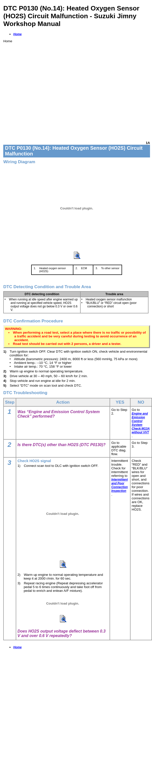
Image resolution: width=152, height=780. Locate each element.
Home (17, 34)
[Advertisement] (47, 90)
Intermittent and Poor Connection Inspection (119, 485)
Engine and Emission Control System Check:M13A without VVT (141, 423)
